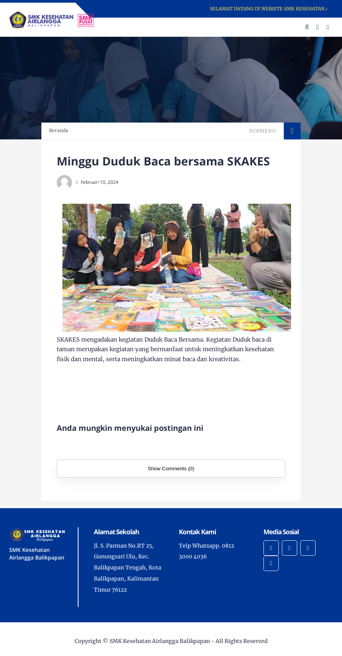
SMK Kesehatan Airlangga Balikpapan (160, 641)
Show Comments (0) (171, 468)
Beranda (58, 130)
